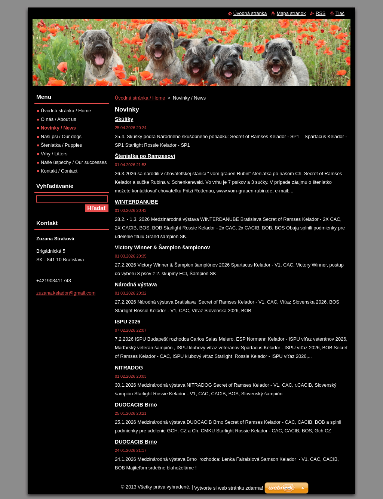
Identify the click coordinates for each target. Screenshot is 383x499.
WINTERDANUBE (136, 202)
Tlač (339, 13)
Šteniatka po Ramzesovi (145, 156)
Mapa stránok (291, 13)
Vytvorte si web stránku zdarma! (228, 488)
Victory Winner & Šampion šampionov (162, 247)
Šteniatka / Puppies (61, 145)
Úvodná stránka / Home (140, 98)
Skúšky (124, 119)
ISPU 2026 (127, 322)
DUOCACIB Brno (136, 405)
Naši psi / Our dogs (61, 136)
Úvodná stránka (250, 13)
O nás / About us (58, 119)
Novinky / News (58, 128)
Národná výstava (136, 284)
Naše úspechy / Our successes (74, 162)
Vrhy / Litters (54, 153)
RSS (320, 13)
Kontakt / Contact (59, 171)
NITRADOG (129, 368)
